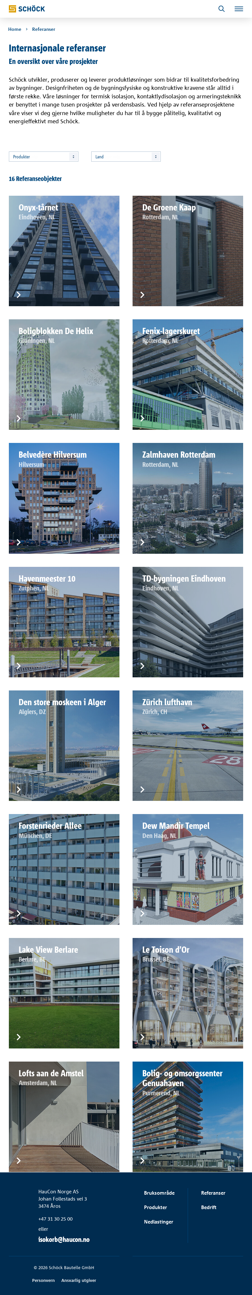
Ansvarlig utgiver (78, 1280)
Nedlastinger (158, 1222)
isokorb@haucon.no (64, 1239)
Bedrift (209, 1207)
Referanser (213, 1193)
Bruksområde (159, 1193)
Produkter (155, 1207)
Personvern (43, 1280)
